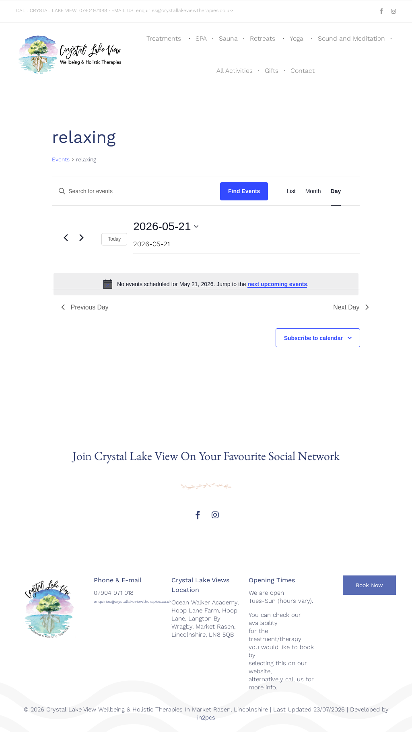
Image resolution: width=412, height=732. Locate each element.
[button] (369, 585)
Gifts (271, 70)
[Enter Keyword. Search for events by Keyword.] (136, 191)
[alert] (206, 284)
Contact (302, 70)
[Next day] (82, 238)
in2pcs (206, 717)
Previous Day (85, 307)
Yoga (296, 38)
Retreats (262, 38)
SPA (201, 38)
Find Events (244, 191)
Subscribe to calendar (313, 338)
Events (61, 159)
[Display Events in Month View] (313, 191)
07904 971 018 (114, 593)
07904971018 (93, 10)
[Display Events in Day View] (336, 191)
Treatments (163, 38)
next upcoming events (277, 284)
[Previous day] (66, 238)
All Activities (234, 70)
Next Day (351, 307)
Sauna (228, 38)
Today (114, 239)
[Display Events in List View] (291, 191)
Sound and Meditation (351, 38)
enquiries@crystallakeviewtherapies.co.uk (184, 10)
